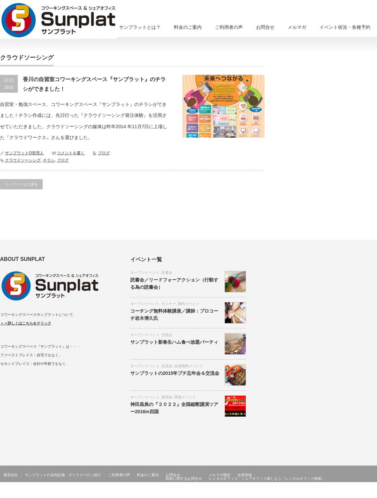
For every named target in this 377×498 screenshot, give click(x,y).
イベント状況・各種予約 (344, 27)
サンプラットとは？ (140, 27)
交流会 (166, 335)
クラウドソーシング (23, 160)
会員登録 (244, 475)
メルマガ (297, 27)
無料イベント (189, 304)
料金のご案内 (188, 27)
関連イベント (185, 397)
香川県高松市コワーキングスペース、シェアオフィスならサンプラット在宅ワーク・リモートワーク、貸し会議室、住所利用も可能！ (224, 493)
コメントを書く (71, 153)
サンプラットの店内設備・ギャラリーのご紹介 (63, 475)
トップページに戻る (21, 184)
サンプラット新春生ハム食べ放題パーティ (174, 342)
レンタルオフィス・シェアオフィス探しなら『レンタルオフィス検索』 (267, 478)
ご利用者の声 (229, 27)
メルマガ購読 (219, 475)
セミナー (168, 304)
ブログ (104, 153)
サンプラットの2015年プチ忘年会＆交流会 (174, 373)
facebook (373, 493)
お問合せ (265, 27)
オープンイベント (144, 272)
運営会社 (10, 475)
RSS (354, 493)
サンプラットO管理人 (24, 153)
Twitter (363, 493)
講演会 (166, 397)
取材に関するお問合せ (184, 478)
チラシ (49, 160)
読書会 (166, 272)
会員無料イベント (188, 366)
